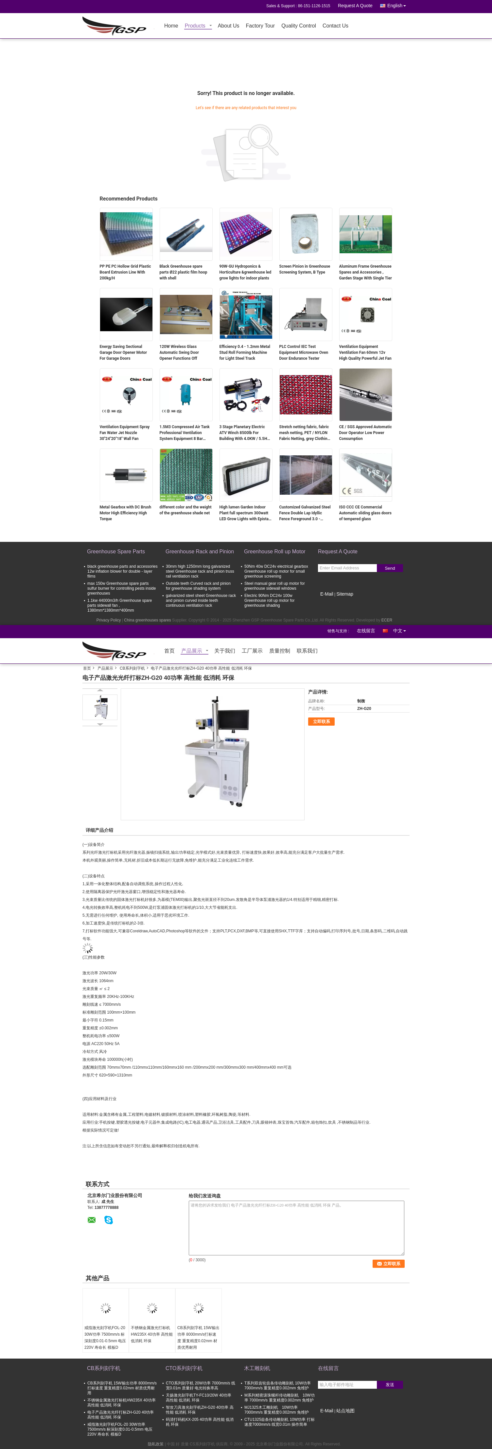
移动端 (326, 1419)
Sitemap (344, 594)
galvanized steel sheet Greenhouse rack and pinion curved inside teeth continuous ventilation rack (201, 600)
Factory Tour (260, 26)
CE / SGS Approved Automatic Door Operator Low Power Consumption (365, 433)
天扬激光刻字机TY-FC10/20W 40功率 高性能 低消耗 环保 (198, 1397)
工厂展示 (252, 651)
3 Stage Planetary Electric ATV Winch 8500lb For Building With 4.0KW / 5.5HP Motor (245, 433)
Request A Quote (355, 5)
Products (195, 26)
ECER (386, 620)
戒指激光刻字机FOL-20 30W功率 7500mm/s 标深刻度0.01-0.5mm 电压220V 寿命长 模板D (105, 1337)
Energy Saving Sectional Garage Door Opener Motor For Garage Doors (123, 352)
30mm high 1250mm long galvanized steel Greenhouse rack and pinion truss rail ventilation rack (200, 571)
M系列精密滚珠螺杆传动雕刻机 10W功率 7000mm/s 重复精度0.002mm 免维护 (279, 1397)
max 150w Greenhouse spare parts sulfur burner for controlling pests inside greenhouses (121, 588)
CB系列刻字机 (132, 668)
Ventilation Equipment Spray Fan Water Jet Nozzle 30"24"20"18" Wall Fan (125, 433)
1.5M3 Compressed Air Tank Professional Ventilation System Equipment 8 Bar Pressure (185, 433)
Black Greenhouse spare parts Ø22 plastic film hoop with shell (183, 272)
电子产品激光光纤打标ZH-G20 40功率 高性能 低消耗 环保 (120, 1415)
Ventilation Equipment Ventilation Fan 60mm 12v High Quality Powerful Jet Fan (365, 352)
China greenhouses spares (147, 620)
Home (171, 26)
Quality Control (298, 26)
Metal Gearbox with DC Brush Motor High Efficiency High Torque (125, 513)
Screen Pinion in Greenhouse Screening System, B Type (304, 269)
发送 (390, 1384)
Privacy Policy (109, 620)
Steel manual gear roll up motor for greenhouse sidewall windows (274, 586)
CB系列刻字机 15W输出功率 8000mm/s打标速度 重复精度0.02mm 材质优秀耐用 (198, 1337)
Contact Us (335, 26)
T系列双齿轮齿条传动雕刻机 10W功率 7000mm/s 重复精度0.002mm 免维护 (277, 1385)
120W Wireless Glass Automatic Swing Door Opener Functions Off (179, 352)
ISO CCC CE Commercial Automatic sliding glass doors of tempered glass (365, 513)
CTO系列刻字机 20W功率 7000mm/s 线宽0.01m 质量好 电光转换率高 (200, 1385)
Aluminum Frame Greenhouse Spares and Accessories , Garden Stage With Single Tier (365, 272)
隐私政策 (156, 1444)
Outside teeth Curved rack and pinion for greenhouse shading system (198, 586)
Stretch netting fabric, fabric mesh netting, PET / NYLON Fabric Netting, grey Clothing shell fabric (304, 433)
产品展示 (191, 651)
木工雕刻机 (257, 1368)
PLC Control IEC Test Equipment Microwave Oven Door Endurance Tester (303, 352)
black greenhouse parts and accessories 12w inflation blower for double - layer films (122, 571)
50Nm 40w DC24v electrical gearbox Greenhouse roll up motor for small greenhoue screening (276, 571)
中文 (401, 629)
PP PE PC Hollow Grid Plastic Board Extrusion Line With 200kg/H (125, 272)
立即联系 (321, 721)
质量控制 (279, 651)
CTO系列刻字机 (184, 1368)
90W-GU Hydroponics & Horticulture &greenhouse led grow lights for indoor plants (246, 272)
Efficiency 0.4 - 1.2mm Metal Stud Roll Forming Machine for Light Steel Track (245, 352)
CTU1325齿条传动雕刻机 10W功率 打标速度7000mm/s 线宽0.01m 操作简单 (279, 1422)
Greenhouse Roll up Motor (275, 551)
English (398, 4)
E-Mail (326, 594)
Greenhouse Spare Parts (116, 551)
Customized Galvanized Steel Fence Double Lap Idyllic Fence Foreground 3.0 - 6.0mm (305, 513)
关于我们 (224, 651)
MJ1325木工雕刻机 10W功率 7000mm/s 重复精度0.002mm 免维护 (276, 1410)
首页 (169, 651)
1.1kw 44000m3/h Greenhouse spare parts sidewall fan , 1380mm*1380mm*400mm (119, 605)
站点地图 (345, 1410)
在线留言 (366, 630)
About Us (228, 26)
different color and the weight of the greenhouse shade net (186, 510)
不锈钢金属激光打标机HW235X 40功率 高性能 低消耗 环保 (152, 1334)
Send (390, 568)
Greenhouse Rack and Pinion (200, 551)
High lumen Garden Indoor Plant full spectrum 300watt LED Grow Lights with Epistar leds (245, 513)
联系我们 (307, 651)
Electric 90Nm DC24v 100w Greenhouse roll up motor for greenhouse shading (269, 600)
